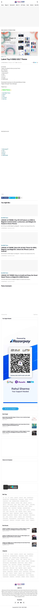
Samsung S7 (5, 149)
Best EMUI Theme (4, 217)
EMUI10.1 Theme (21, 506)
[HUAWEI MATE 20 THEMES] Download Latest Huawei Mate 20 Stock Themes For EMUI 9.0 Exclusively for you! (15, 425)
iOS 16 (17, 509)
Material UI (16, 571)
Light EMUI (20, 511)
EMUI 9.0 (23, 504)
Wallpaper (23, 520)
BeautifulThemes (30, 497)
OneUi (27, 5)
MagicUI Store (16, 513)
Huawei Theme (5, 509)
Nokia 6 (3, 94)
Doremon (17, 502)
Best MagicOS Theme (13, 499)
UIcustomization (5, 520)
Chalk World (5, 155)
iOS (9, 509)
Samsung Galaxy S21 (12, 518)
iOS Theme (23, 5)
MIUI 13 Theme (32, 571)
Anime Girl (21, 497)
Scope (3, 153)
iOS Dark (28, 509)
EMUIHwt (30, 506)
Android (31, 5)
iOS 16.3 (20, 509)
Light (16, 511)
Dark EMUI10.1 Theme (24, 501)
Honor (9, 564)
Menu (1, 2)
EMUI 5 (15, 504)
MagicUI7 (30, 513)
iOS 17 (24, 509)
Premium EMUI (5, 518)
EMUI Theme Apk (5, 506)
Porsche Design (28, 516)
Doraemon (13, 502)
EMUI (5, 56)
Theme (27, 518)
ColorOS (26, 499)
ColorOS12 (31, 499)
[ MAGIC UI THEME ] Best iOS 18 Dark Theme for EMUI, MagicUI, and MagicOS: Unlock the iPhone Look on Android (19, 249)
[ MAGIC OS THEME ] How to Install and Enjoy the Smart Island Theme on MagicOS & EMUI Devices (19, 276)
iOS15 (4, 511)
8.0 (5, 497)
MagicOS (29, 511)
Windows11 (32, 520)
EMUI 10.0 (25, 502)
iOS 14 (13, 509)
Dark (10, 501)
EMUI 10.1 (30, 502)
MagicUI (11, 513)
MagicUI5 (21, 513)
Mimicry (20, 571)
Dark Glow (4, 99)
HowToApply (20, 564)
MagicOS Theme (5, 513)
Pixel (24, 516)
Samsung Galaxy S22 (21, 518)
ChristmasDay (21, 499)
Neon (3, 96)
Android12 (16, 497)
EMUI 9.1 (27, 504)
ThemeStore (32, 518)
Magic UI (7, 5)
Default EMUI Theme (6, 502)
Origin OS (20, 516)
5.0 (3, 497)
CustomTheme (5, 501)
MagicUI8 (4, 571)
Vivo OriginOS (18, 520)
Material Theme (10, 571)
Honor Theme (14, 564)
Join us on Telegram (10, 408)
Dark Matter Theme (6, 93)
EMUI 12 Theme (10, 504)
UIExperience (12, 520)
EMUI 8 (19, 504)
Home (2, 5)
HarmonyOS (12, 5)
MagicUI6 (26, 513)
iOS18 (7, 511)
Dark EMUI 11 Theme (15, 501)
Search (37, 2)
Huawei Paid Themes (26, 564)
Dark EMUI (37, 5)
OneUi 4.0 (11, 516)
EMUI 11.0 (4, 504)
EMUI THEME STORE (13, 506)
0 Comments (19, 62)
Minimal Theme (25, 571)
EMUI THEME (32, 504)
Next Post (35, 314)
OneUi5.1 (15, 516)
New (3, 516)
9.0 (8, 497)
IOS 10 (3, 152)
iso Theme (4, 97)
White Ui (27, 520)
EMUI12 (26, 506)
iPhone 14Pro (12, 511)
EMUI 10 (17, 5)
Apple (25, 497)
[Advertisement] (19, 16)
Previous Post (4, 314)
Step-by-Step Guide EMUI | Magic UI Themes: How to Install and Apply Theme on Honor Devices (16, 418)
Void (3, 150)
